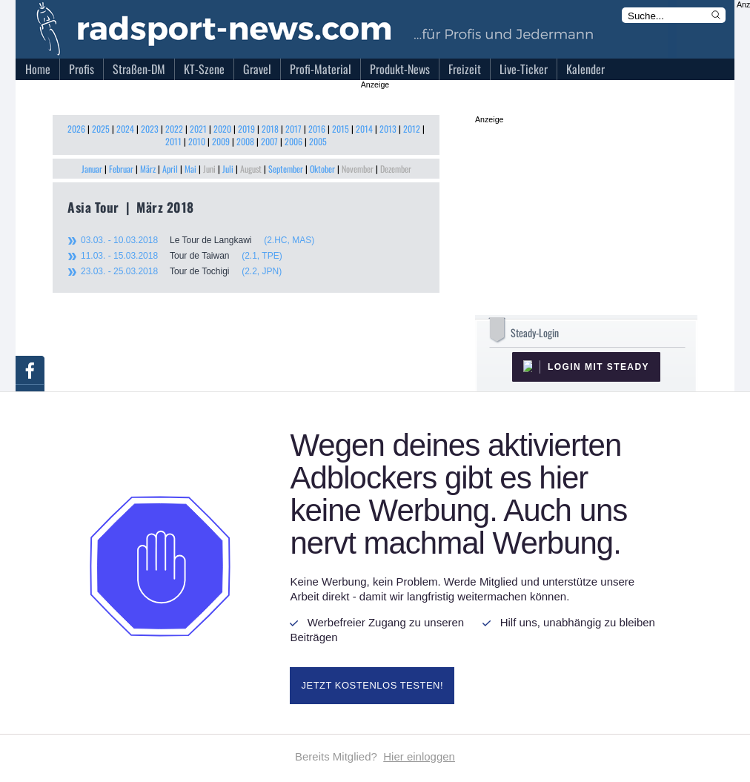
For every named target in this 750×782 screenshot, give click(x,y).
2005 (318, 141)
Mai (190, 168)
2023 (150, 128)
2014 (364, 128)
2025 (101, 128)
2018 (270, 128)
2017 (293, 128)
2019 (246, 128)
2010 (196, 141)
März (148, 168)
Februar (121, 168)
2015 (340, 128)
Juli (227, 168)
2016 (316, 128)
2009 (221, 141)
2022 (174, 128)
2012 (411, 128)
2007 (269, 141)
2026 (76, 128)
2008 (245, 141)
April (170, 168)
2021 (198, 128)
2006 (293, 141)
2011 (173, 141)
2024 (125, 128)
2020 (222, 128)
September (285, 168)
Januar (92, 168)
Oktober (322, 168)
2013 (387, 128)
